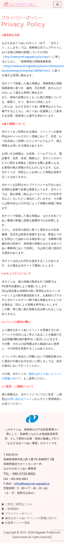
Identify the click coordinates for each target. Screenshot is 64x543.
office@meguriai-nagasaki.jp (31, 483)
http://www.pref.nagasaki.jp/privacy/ (26, 56)
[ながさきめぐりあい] (20, 4)
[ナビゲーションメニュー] (57, 4)
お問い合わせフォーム (20, 399)
